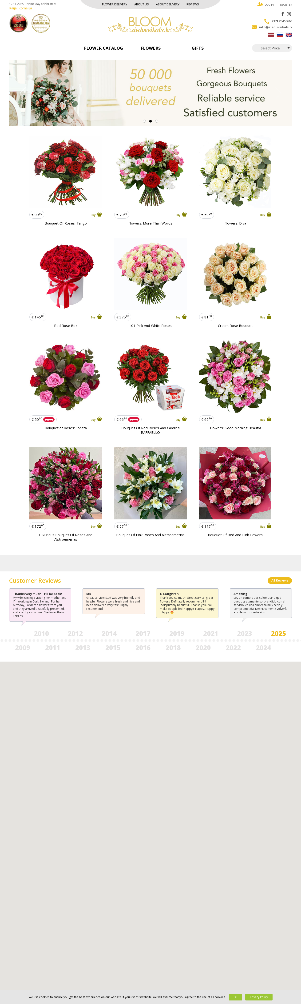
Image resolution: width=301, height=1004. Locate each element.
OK (236, 997)
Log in (269, 4)
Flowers (151, 48)
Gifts (198, 48)
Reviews (192, 4)
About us (141, 4)
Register (286, 4)
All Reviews (279, 580)
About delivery (167, 4)
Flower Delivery (114, 4)
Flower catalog (103, 48)
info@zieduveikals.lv (275, 27)
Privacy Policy (259, 997)
